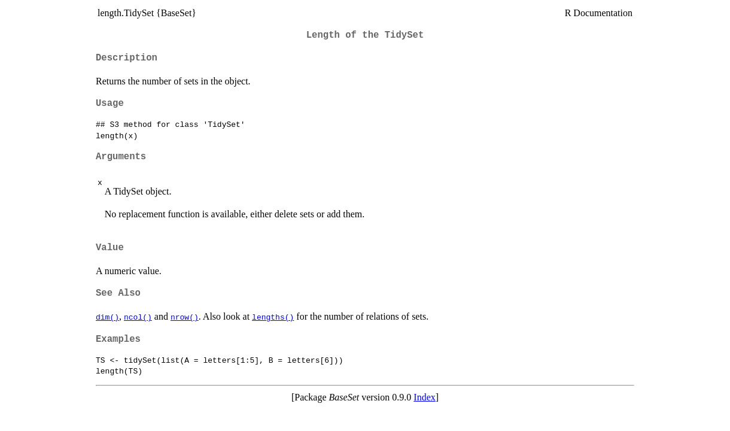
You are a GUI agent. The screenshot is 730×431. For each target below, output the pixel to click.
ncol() (138, 316)
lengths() (273, 316)
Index (424, 397)
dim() (107, 316)
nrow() (185, 316)
